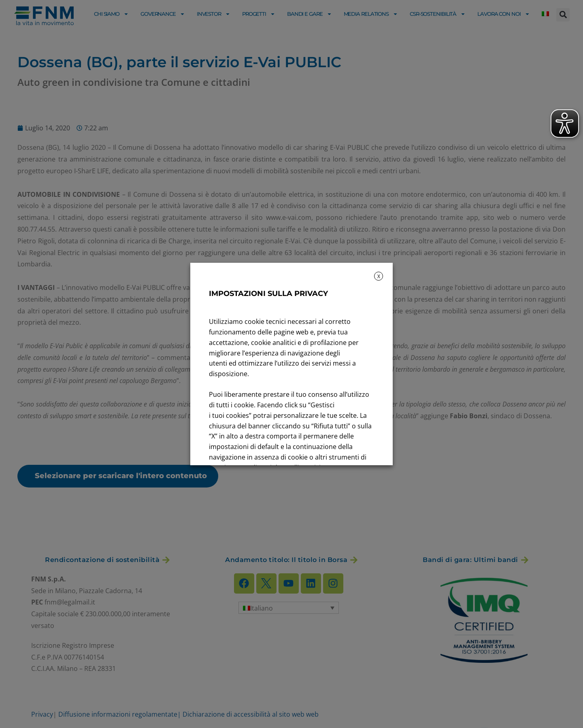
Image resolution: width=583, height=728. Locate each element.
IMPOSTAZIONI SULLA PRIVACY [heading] (268, 293)
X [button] (378, 276)
